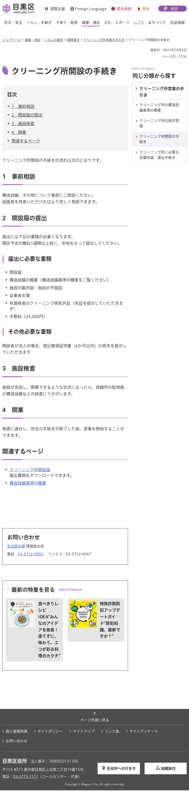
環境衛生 (73, 39)
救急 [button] (145, 9)
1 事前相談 (23, 107)
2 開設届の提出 (27, 116)
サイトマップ (84, 732)
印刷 (145, 50)
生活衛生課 (16, 546)
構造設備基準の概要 (27, 484)
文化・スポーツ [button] (116, 22)
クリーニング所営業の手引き (104, 39)
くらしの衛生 (53, 39)
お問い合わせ (16, 741)
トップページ (11, 39)
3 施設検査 (23, 124)
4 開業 (19, 133)
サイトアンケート (143, 732)
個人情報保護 (16, 732)
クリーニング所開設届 (29, 470)
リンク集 (112, 732)
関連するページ (26, 141)
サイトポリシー (50, 732)
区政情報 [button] (177, 22)
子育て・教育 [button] (67, 22)
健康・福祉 (33, 39)
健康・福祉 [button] (91, 22)
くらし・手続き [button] (39, 22)
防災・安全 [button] (13, 22)
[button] (55, 9)
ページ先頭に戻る (94, 720)
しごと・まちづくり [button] (150, 22)
